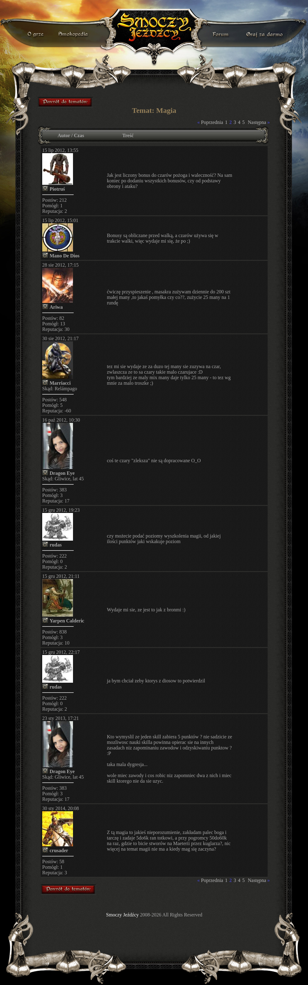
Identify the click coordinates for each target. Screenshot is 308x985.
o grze (36, 34)
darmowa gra (266, 34)
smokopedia (73, 34)
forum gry (221, 34)
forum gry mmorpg (66, 102)
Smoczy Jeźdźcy (122, 914)
